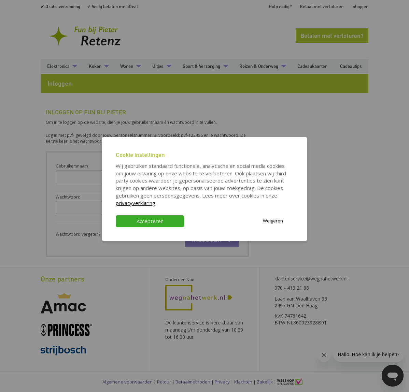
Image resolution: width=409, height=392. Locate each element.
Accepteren (150, 221)
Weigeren (273, 221)
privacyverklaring (135, 203)
